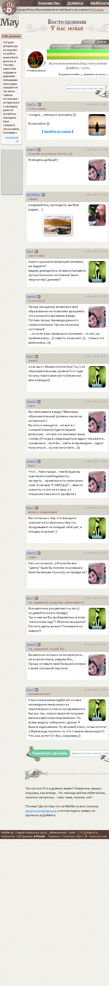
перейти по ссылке (57, 131)
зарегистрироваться (40, 811)
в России (39, 836)
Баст (29, 251)
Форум (101, 42)
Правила (53, 836)
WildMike (33, 194)
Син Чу (31, 104)
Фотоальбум (60, 46)
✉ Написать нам (96, 836)
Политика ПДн (71, 836)
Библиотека (81, 46)
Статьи (88, 42)
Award (31, 149)
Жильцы (100, 46)
